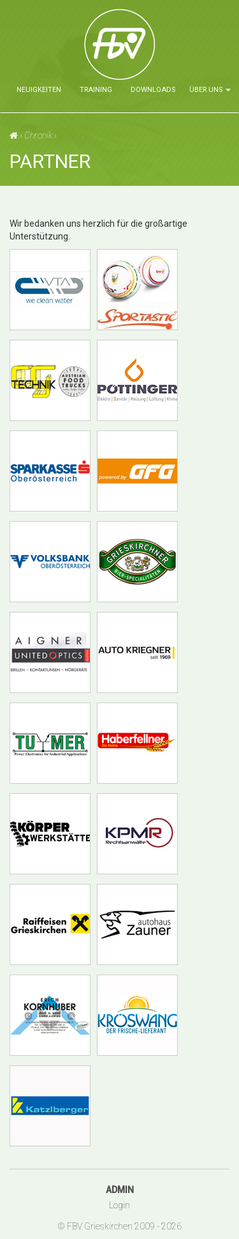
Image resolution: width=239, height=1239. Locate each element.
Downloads (153, 90)
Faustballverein (162, 48)
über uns (210, 90)
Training (96, 90)
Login (119, 1205)
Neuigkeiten (39, 90)
